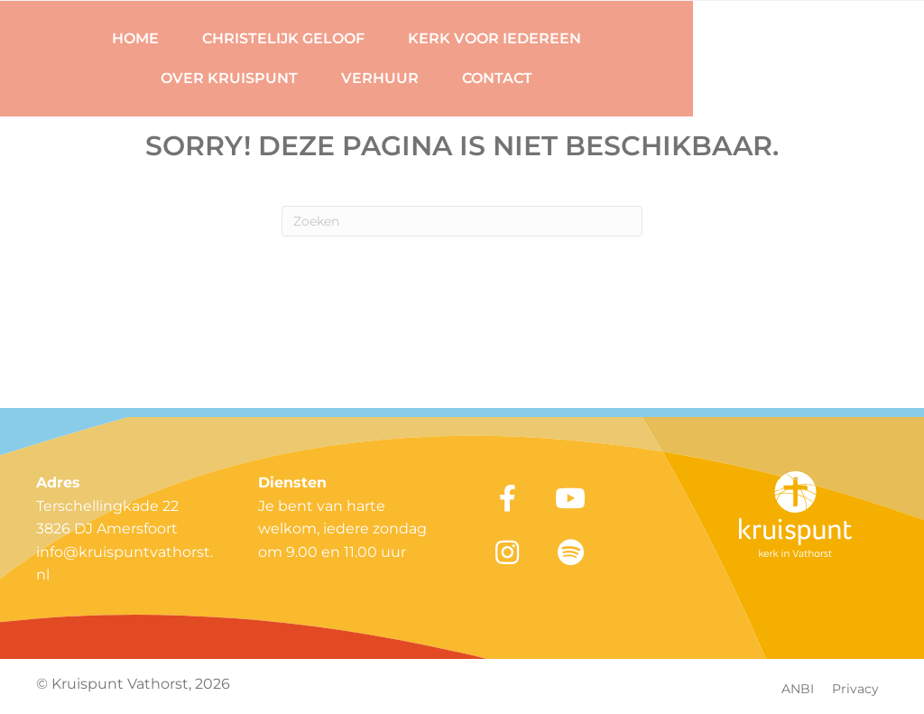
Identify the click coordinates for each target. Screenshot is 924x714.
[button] (507, 498)
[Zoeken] (462, 221)
